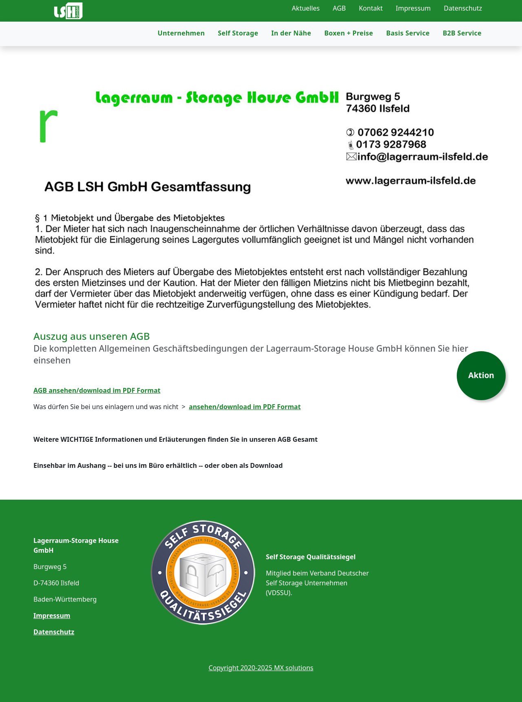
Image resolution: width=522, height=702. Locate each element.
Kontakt (371, 8)
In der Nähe (291, 52)
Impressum (413, 8)
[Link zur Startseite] (84, 16)
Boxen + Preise (348, 52)
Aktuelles (306, 8)
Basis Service (408, 52)
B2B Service (462, 52)
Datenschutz (463, 8)
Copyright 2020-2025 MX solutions (261, 667)
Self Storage (238, 52)
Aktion (481, 375)
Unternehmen (181, 52)
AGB (339, 8)
